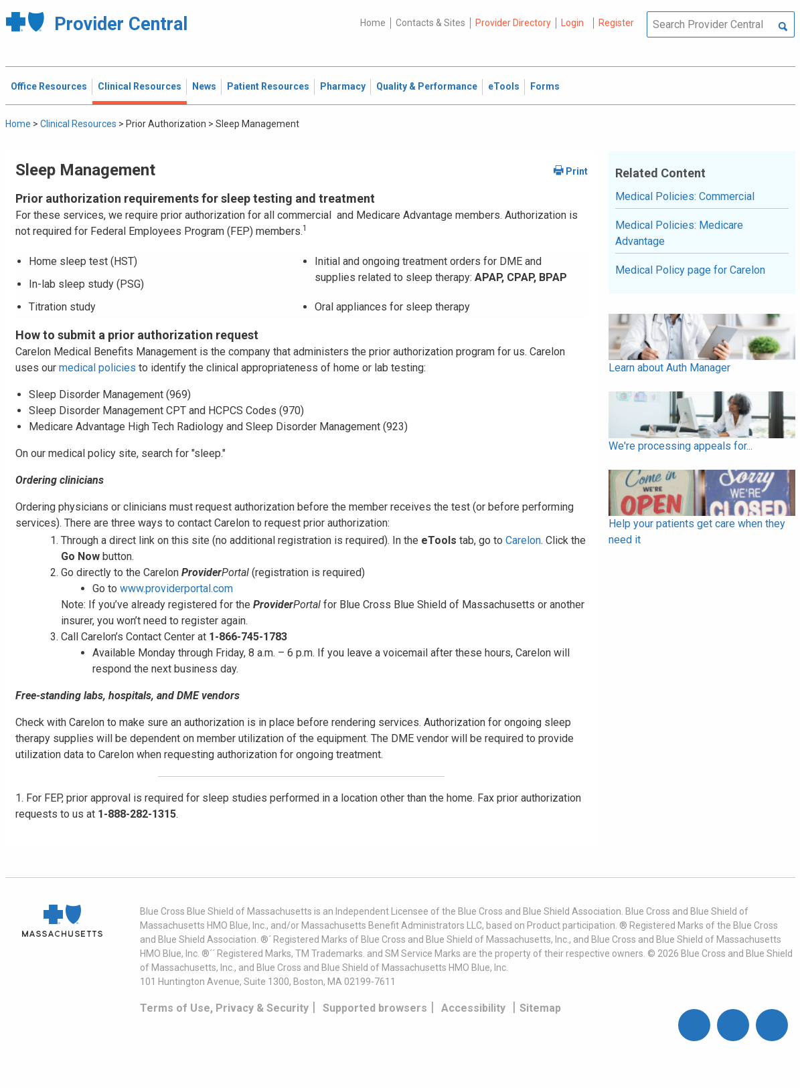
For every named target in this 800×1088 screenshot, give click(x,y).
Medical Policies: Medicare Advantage (679, 233)
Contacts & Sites (430, 22)
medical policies (96, 367)
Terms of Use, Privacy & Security (224, 1008)
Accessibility (473, 1008)
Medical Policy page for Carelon (690, 270)
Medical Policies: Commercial (684, 196)
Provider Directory (513, 22)
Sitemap (540, 1008)
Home (373, 22)
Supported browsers (375, 1008)
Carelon (523, 540)
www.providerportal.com (176, 588)
